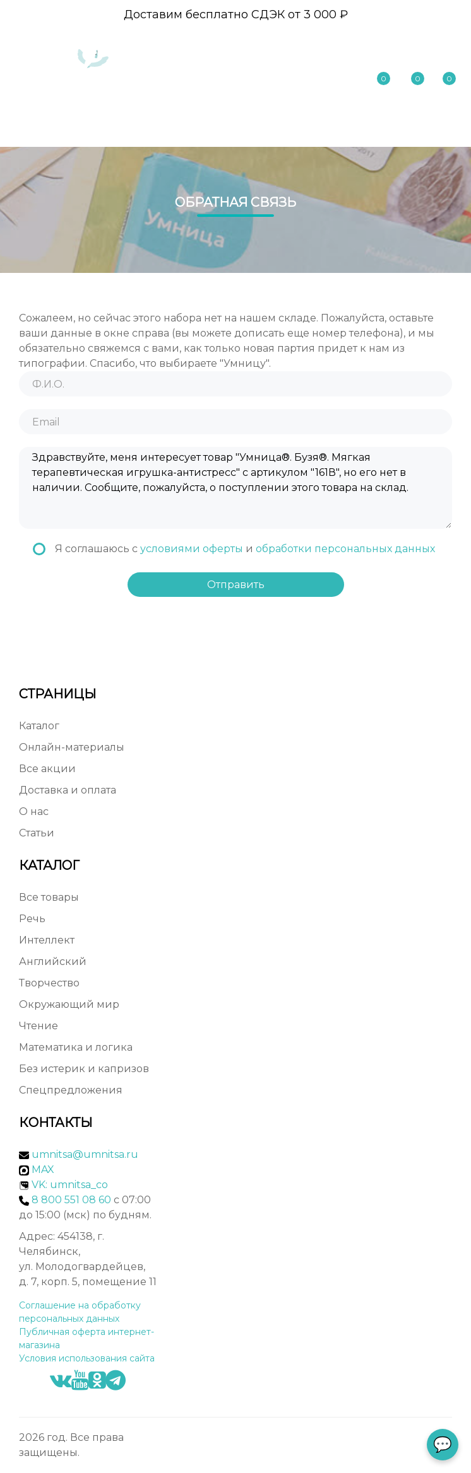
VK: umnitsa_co (70, 1185)
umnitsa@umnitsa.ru (85, 1154)
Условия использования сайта (87, 1358)
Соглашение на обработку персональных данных (80, 1312)
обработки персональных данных (345, 549)
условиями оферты (191, 549)
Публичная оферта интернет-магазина (86, 1338)
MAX (36, 1170)
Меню (420, 124)
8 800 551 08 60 (328, 51)
